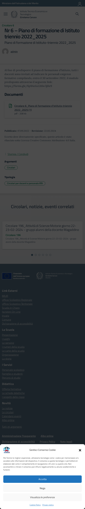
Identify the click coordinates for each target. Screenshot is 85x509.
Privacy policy (48, 504)
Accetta (43, 479)
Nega (42, 488)
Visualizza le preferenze (42, 497)
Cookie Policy (35, 504)
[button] (80, 450)
